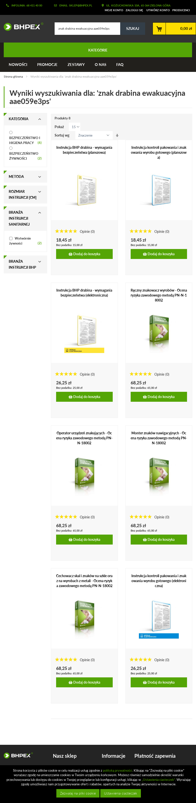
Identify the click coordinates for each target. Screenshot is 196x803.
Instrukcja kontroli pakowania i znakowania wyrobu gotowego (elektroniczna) (158, 581)
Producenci (181, 10)
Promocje (47, 64)
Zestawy (76, 64)
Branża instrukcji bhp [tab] (22, 264)
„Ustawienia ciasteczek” (158, 780)
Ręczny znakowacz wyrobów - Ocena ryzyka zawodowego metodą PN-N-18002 (159, 295)
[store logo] (21, 26)
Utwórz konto (158, 10)
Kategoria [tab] (18, 119)
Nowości (18, 64)
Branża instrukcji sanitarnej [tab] (19, 218)
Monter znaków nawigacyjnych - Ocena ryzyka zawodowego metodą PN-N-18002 (159, 438)
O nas (100, 64)
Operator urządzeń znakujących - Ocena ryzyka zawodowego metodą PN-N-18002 (84, 438)
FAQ (119, 64)
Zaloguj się (134, 10)
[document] (98, 784)
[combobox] (100, 28)
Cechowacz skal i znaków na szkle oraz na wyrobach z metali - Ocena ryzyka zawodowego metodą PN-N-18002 (84, 581)
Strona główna (14, 76)
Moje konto (114, 10)
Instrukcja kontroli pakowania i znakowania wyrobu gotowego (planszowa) (159, 152)
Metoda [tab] (16, 176)
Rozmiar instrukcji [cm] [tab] (22, 194)
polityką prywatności (117, 770)
